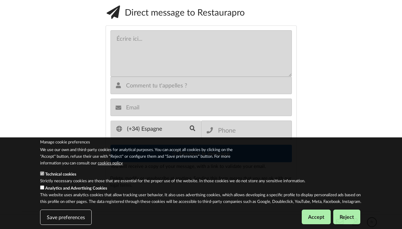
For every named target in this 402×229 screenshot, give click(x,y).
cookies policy (110, 163)
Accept (316, 217)
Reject (347, 217)
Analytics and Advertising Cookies (76, 188)
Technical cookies (60, 174)
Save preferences (66, 217)
